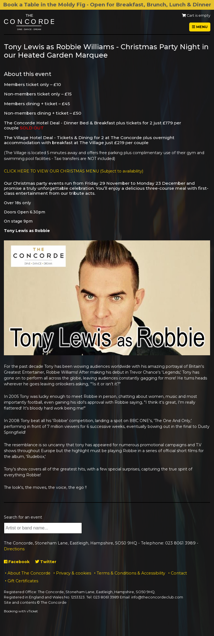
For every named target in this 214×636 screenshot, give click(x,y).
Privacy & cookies (73, 573)
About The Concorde (29, 573)
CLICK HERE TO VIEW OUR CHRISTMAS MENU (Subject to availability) (73, 171)
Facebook (17, 561)
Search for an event (23, 517)
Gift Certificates (23, 580)
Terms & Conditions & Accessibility (131, 573)
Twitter (45, 561)
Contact (179, 573)
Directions (14, 548)
